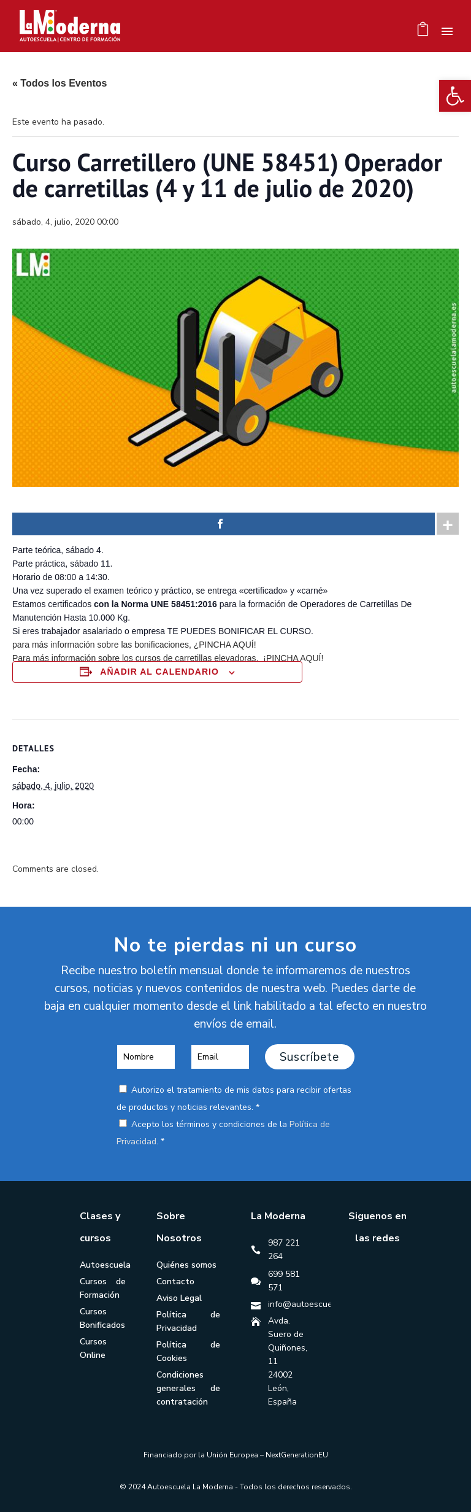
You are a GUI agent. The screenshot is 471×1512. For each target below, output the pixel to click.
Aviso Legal (179, 1298)
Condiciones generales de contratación (188, 1388)
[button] (455, 96)
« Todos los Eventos (59, 83)
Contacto (175, 1281)
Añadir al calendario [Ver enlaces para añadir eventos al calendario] (159, 672)
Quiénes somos (186, 1265)
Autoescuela (105, 1265)
